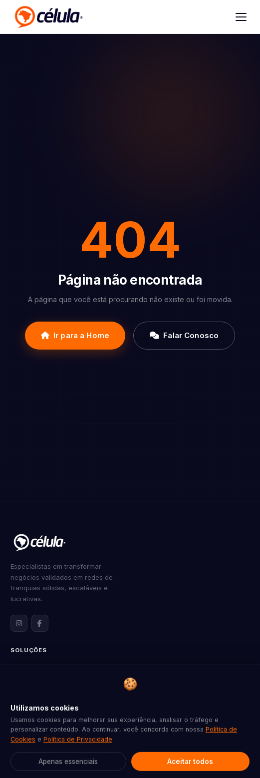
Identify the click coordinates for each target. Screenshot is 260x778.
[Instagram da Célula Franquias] (18, 623)
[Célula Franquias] (48, 16)
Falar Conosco (184, 335)
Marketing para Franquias (50, 715)
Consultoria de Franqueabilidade (61, 700)
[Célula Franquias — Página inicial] (39, 542)
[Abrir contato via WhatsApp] (233, 751)
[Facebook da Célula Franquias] (39, 623)
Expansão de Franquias (47, 684)
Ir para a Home (75, 335)
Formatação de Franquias (50, 668)
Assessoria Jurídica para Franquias (65, 731)
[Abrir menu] (241, 17)
